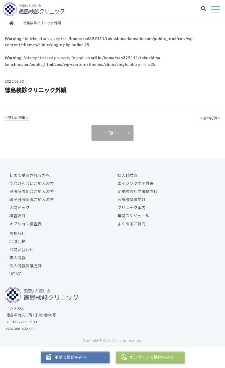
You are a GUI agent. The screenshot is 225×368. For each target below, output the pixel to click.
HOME (15, 273)
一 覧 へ (111, 133)
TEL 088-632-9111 (21, 322)
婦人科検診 (127, 175)
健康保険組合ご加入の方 (31, 191)
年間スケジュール (133, 215)
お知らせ (17, 233)
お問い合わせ (21, 249)
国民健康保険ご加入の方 (31, 199)
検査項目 (17, 215)
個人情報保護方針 (25, 265)
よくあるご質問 (131, 223)
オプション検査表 (25, 223)
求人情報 (17, 257)
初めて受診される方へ (29, 175)
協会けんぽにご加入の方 (31, 183)
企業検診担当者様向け (137, 191)
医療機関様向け (131, 199)
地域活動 (17, 241)
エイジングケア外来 (135, 183)
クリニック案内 (131, 207)
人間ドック (19, 207)
